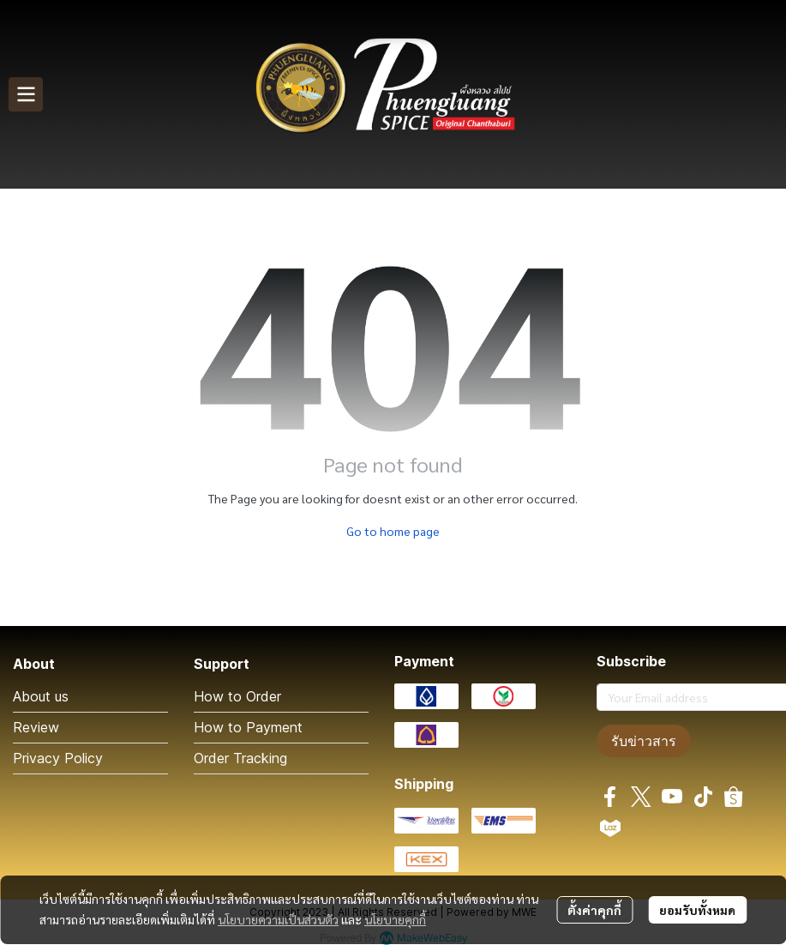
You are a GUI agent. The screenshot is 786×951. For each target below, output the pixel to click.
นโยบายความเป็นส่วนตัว (278, 919)
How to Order (237, 696)
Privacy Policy (58, 758)
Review (36, 727)
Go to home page (393, 531)
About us (41, 696)
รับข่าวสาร (643, 740)
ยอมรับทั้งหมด (697, 910)
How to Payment (248, 727)
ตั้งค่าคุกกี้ (594, 910)
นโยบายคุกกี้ (395, 919)
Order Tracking (240, 758)
